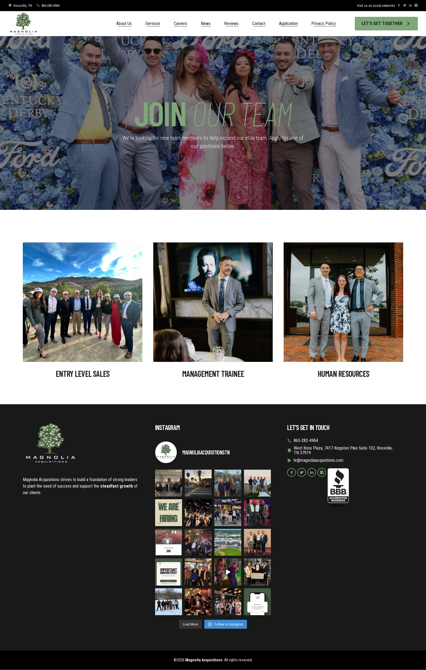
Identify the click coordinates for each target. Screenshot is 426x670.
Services (152, 23)
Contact (258, 23)
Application (288, 23)
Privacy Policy (323, 23)
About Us (124, 23)
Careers (180, 23)
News (206, 23)
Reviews (231, 23)
